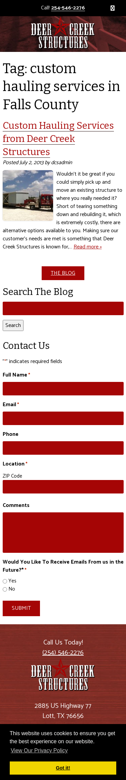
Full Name (16, 375)
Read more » (88, 246)
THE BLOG (63, 273)
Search (13, 325)
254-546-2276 (68, 8)
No (11, 589)
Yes (12, 581)
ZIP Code (12, 476)
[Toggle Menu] (112, 8)
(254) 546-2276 (63, 652)
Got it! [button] (63, 768)
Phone (10, 434)
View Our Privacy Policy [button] (39, 750)
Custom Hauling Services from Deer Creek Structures (58, 138)
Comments (16, 506)
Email (11, 405)
